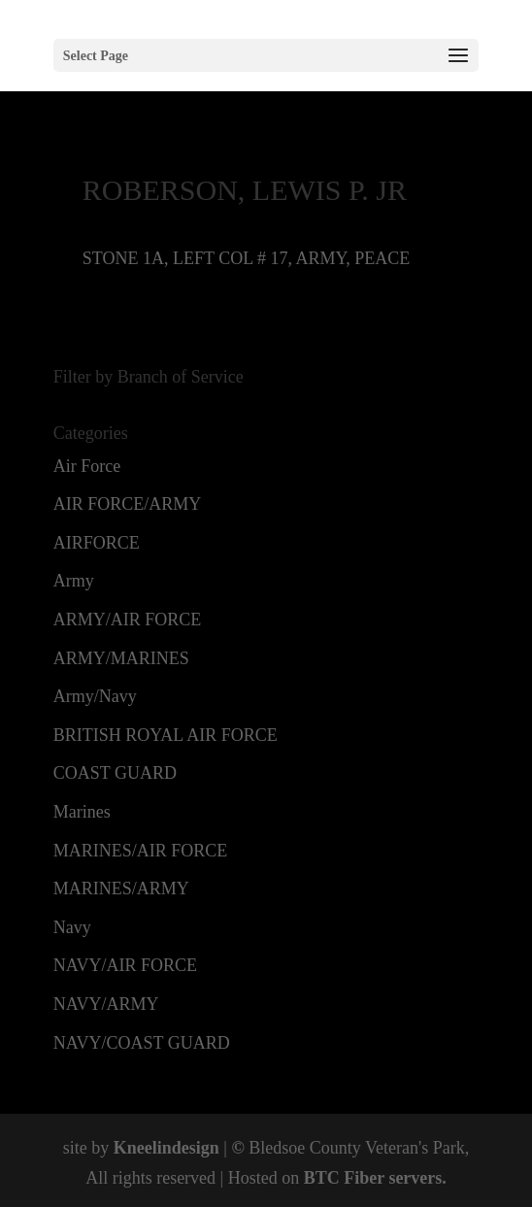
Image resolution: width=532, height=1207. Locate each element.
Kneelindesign (166, 1147)
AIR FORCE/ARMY (127, 504)
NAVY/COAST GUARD (141, 1043)
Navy (72, 927)
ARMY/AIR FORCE (127, 619)
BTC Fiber (344, 1178)
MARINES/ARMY (121, 888)
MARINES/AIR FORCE (140, 850)
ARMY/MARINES (121, 658)
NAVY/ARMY (106, 1004)
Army (73, 580)
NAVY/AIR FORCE (125, 965)
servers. (415, 1178)
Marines (82, 811)
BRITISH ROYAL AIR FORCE (165, 735)
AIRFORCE (96, 543)
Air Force (86, 466)
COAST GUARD (115, 773)
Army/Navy (95, 696)
